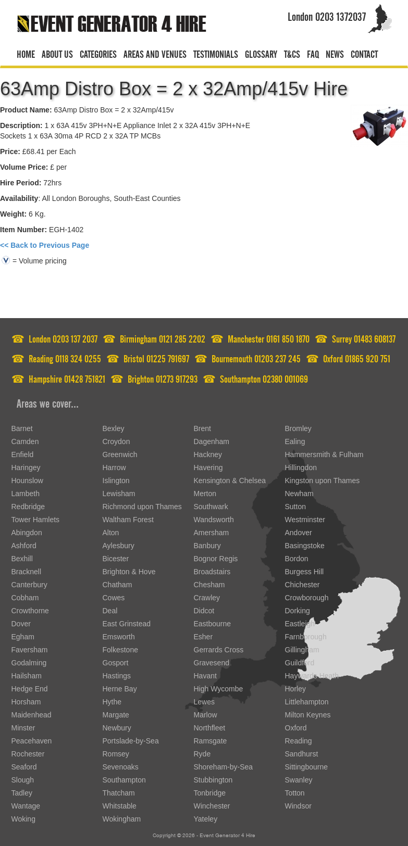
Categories (98, 52)
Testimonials (215, 52)
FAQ (313, 52)
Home (26, 52)
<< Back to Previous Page (44, 245)
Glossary (261, 52)
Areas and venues (155, 52)
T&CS (292, 52)
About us (57, 52)
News (335, 52)
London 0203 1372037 (327, 15)
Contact (364, 52)
